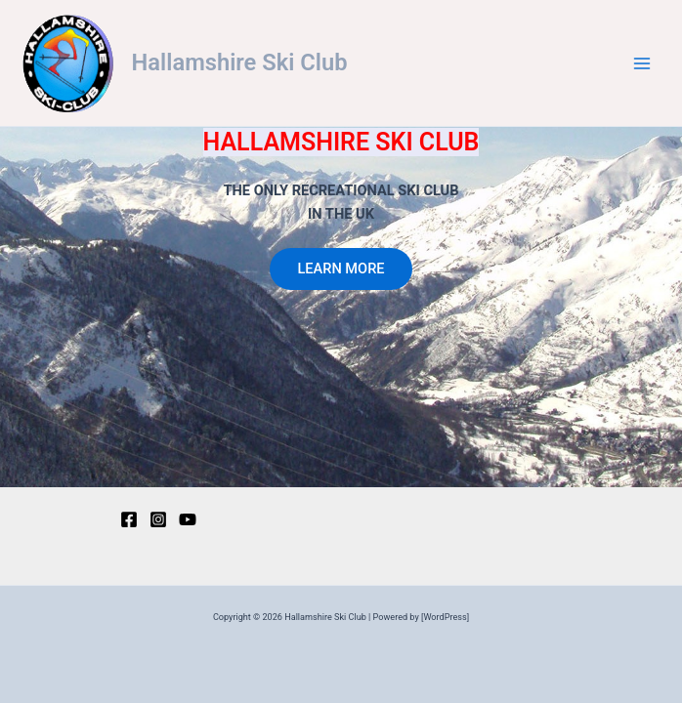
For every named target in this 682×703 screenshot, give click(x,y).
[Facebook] (129, 519)
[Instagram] (158, 519)
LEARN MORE (340, 268)
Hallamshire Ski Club (240, 62)
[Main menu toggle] (641, 63)
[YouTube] (187, 519)
